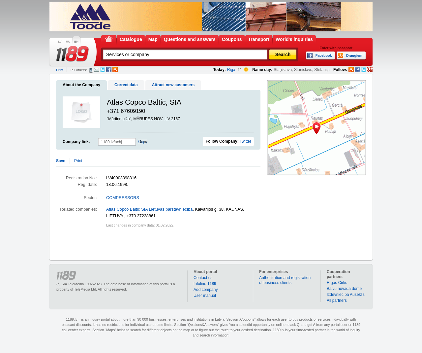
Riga (231, 69)
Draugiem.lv (115, 69)
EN (76, 41)
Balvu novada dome (344, 288)
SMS (91, 70)
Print (59, 70)
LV (60, 41)
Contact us (203, 277)
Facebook (108, 69)
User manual (205, 295)
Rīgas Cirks (337, 282)
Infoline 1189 (205, 283)
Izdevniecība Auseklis (346, 294)
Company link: (76, 141)
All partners (337, 300)
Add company (206, 289)
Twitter (102, 69)
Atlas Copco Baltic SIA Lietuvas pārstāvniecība (149, 209)
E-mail (96, 69)
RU (68, 41)
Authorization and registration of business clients (285, 280)
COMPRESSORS (122, 197)
